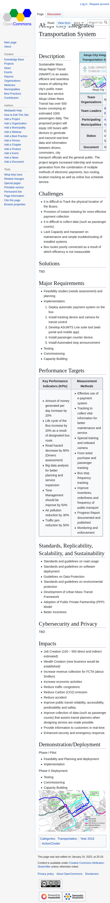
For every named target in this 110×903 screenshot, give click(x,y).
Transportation (67, 838)
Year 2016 (87, 838)
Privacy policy (46, 873)
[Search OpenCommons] (98, 22)
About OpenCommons (69, 873)
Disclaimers (92, 873)
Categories (47, 838)
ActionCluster (51, 843)
